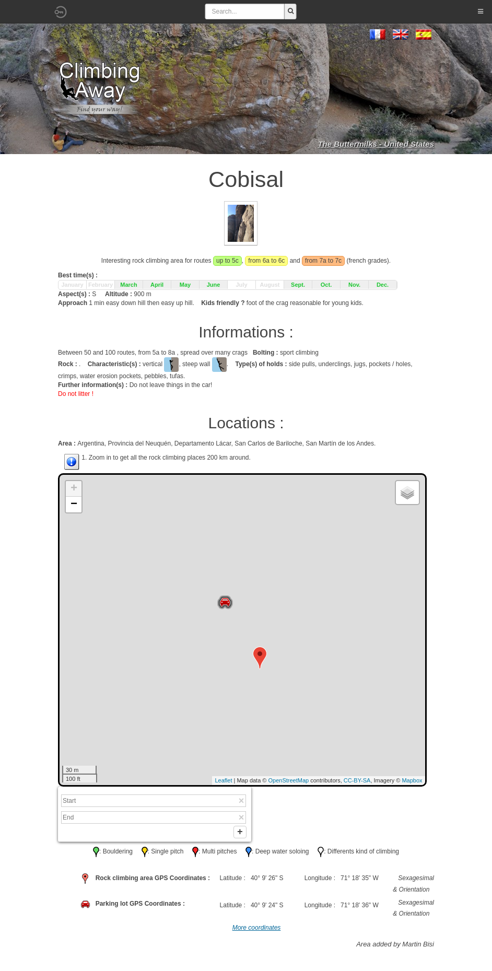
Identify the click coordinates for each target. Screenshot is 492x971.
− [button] (74, 504)
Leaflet (223, 780)
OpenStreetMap (288, 780)
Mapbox (412, 780)
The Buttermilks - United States (376, 143)
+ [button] (74, 489)
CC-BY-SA (357, 780)
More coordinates (256, 929)
